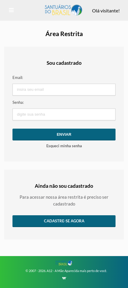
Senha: (18, 102)
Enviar (64, 134)
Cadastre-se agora (64, 221)
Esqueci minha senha (64, 145)
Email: (17, 77)
